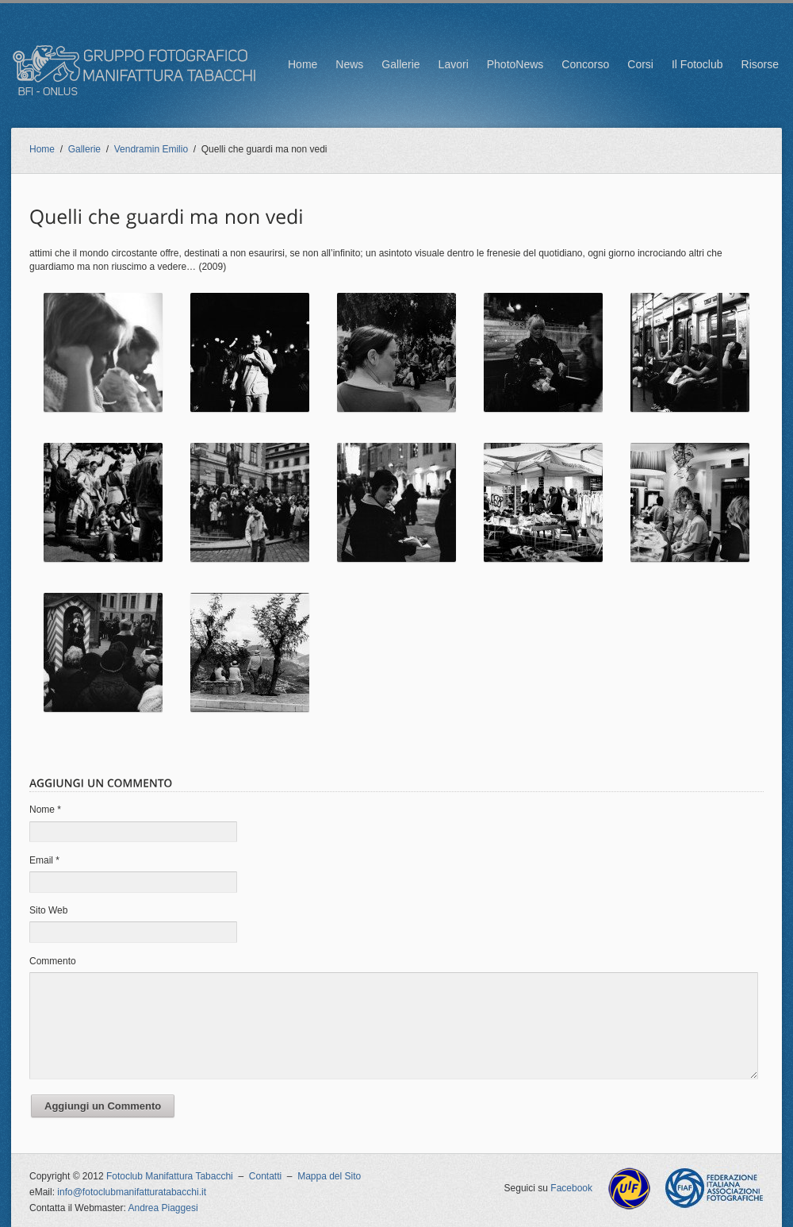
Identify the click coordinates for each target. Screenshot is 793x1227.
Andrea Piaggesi (163, 1208)
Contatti (265, 1176)
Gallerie (400, 64)
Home (302, 64)
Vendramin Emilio (151, 149)
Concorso (585, 64)
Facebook (571, 1188)
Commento (52, 961)
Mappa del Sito (329, 1176)
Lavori (454, 64)
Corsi (640, 64)
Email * (44, 860)
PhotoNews (515, 64)
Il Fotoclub (697, 64)
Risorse (760, 64)
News (349, 64)
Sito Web (48, 910)
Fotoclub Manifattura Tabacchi (169, 1176)
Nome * (45, 809)
